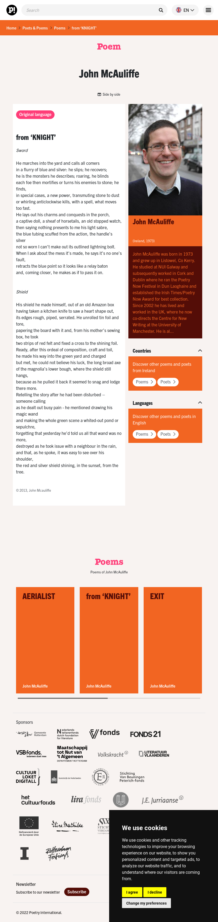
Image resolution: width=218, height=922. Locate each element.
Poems (60, 27)
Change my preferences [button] (146, 903)
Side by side (109, 94)
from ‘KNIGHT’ (84, 27)
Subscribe (76, 891)
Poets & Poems (35, 27)
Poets (167, 381)
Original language (35, 114)
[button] (183, 10)
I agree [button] (132, 892)
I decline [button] (155, 892)
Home (11, 27)
